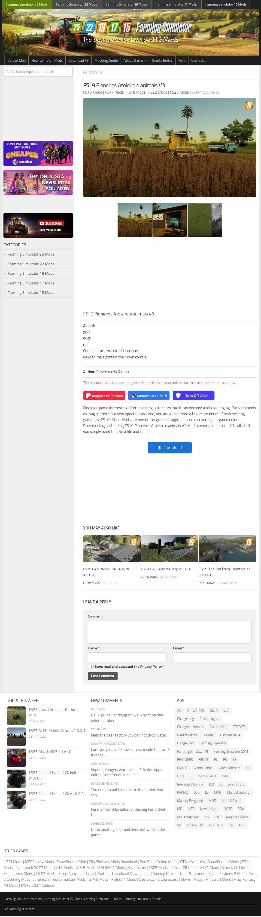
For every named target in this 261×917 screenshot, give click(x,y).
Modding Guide (106, 61)
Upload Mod (16, 61)
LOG (197, 793)
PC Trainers (197, 874)
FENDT (203, 760)
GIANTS (182, 768)
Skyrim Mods (192, 880)
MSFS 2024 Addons (37, 885)
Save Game (137, 868)
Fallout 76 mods (183, 868)
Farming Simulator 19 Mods (31, 274)
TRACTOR (216, 826)
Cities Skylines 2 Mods (227, 874)
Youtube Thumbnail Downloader (123, 874)
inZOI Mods (12, 862)
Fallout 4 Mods (123, 880)
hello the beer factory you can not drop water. (129, 735)
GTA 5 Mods (98, 880)
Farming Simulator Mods (27, 5)
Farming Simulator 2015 (231, 752)
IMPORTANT (207, 777)
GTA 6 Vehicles (192, 862)
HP (248, 768)
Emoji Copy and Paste (76, 874)
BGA (226, 711)
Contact (28, 910)
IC (191, 777)
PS (207, 818)
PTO (217, 818)
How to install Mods (47, 61)
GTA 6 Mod (85, 868)
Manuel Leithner (239, 793)
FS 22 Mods (46, 874)
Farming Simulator (213, 744)
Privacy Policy (151, 667)
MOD (212, 801)
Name (94, 648)
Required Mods (237, 818)
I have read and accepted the (126, 667)
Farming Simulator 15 (192, 752)
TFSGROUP (195, 826)
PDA (241, 809)
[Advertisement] (169, 276)
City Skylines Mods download (113, 862)
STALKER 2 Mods (111, 868)
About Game (133, 61)
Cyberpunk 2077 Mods (34, 868)
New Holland (209, 809)
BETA (214, 711)
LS (207, 793)
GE (234, 760)
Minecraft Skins (218, 880)
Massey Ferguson (190, 801)
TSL (231, 826)
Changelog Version (190, 727)
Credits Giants (187, 736)
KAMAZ (182, 793)
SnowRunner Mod (71, 862)
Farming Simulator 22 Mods (31, 264)
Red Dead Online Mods (158, 862)
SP (179, 826)
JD (221, 785)
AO (179, 711)
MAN (218, 793)
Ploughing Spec (188, 818)
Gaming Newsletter (169, 874)
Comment (95, 617)
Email (178, 648)
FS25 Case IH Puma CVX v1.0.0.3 (56, 794)
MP (179, 809)
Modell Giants (231, 801)
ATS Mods (64, 868)
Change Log (185, 719)
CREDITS (239, 727)
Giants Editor (162, 61)
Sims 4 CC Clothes (237, 868)
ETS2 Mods (209, 868)
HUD (180, 777)
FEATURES (185, 760)
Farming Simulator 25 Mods (31, 255)
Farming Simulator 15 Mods (31, 293)
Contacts (198, 61)
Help (181, 61)
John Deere (236, 785)
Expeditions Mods (18, 874)
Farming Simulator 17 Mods (31, 283)
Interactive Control (190, 785)
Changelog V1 (209, 719)
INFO (225, 777)
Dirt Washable (230, 736)
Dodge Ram (185, 744)
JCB (211, 785)
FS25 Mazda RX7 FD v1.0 (50, 752)
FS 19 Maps (94, 73)
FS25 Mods (158, 868)
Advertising (13, 910)
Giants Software (229, 768)
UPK (242, 826)
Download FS (78, 61)
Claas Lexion (218, 727)
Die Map (209, 736)
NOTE (228, 809)
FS (225, 760)
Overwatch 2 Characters (158, 880)
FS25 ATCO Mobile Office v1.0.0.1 (57, 731)
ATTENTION (195, 711)
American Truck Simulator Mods (59, 880)
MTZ (191, 809)
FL (216, 760)
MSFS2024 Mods (39, 862)
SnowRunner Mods (223, 862)
